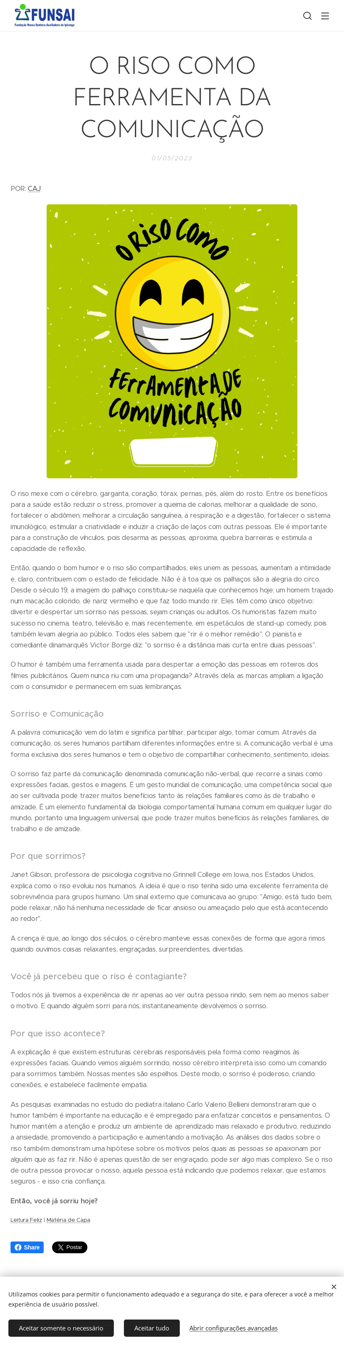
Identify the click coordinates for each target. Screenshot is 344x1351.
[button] (307, 15)
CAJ (34, 188)
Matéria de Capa (68, 1219)
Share (27, 1247)
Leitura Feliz (26, 1219)
